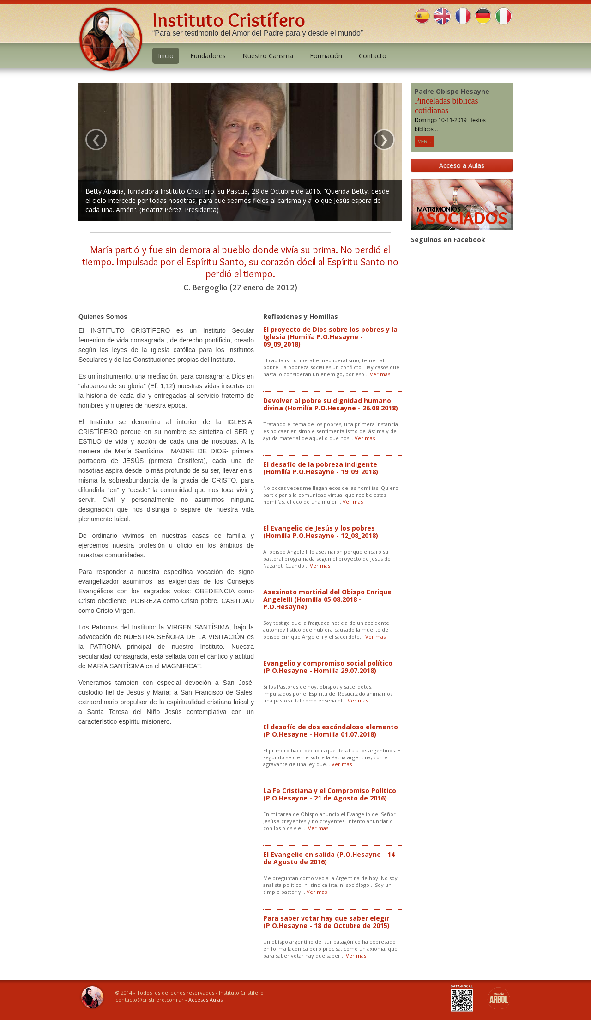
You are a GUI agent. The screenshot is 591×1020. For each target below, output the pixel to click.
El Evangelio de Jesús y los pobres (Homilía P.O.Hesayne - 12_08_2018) (320, 532)
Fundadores (208, 55)
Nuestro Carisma (267, 55)
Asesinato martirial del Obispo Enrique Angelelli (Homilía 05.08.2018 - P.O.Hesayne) (327, 599)
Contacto (372, 55)
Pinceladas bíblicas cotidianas (446, 105)
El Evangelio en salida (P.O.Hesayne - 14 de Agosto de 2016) (329, 858)
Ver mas (380, 374)
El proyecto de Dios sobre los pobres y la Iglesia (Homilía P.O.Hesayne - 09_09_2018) (330, 336)
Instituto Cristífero (228, 20)
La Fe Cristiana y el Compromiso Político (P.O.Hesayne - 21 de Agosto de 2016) (329, 794)
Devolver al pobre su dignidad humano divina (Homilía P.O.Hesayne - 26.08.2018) (330, 404)
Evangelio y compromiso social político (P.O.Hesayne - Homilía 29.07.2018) (327, 667)
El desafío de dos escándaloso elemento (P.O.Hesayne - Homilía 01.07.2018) (330, 730)
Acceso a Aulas (461, 165)
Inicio (166, 55)
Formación (326, 55)
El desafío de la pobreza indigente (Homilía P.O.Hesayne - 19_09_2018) (320, 468)
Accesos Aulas (205, 999)
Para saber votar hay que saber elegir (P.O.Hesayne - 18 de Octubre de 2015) (326, 922)
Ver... (424, 141)
